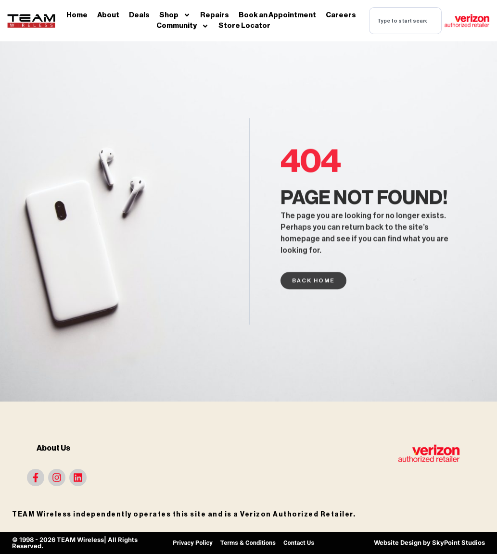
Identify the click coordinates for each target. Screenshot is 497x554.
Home (77, 15)
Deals (139, 15)
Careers (341, 15)
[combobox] (405, 20)
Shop (175, 15)
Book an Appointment (277, 15)
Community (182, 26)
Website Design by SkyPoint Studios (429, 542)
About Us (53, 448)
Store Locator (244, 25)
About (108, 15)
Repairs (214, 15)
